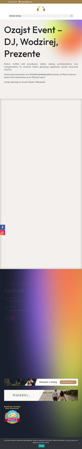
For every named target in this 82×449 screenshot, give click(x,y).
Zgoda (42, 446)
